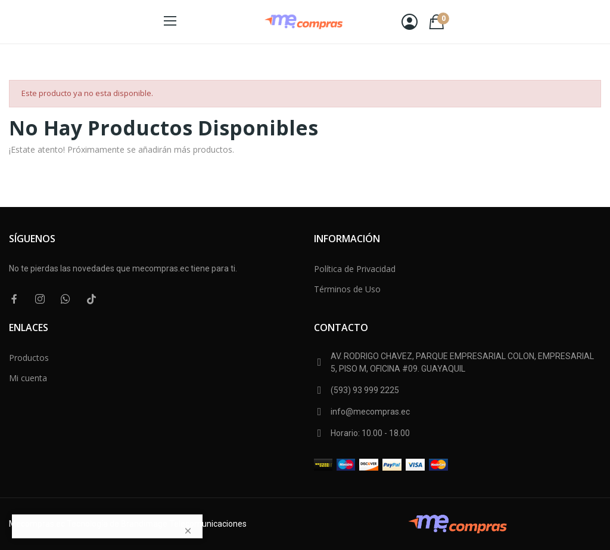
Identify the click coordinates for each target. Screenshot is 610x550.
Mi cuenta (28, 378)
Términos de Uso (347, 289)
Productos (29, 357)
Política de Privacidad (355, 268)
